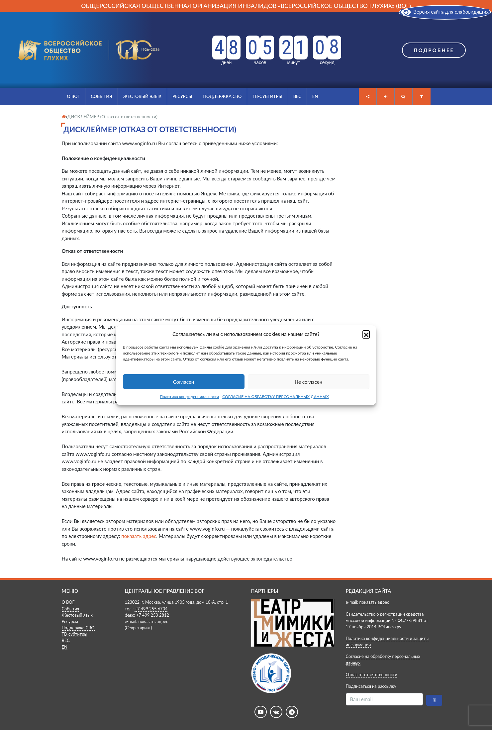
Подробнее (434, 50)
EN (315, 96)
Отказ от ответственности (371, 674)
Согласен (183, 382)
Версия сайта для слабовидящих (445, 12)
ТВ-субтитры (267, 96)
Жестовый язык (142, 96)
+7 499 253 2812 (152, 615)
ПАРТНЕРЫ (264, 591)
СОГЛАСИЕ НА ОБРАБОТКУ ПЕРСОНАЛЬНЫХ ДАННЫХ (275, 396)
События (101, 96)
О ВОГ (73, 96)
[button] (366, 334)
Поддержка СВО (222, 96)
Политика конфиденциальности (189, 396)
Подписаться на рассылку (371, 686)
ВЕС (297, 96)
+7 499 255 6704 (151, 608)
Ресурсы (182, 96)
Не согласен (309, 382)
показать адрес (138, 536)
